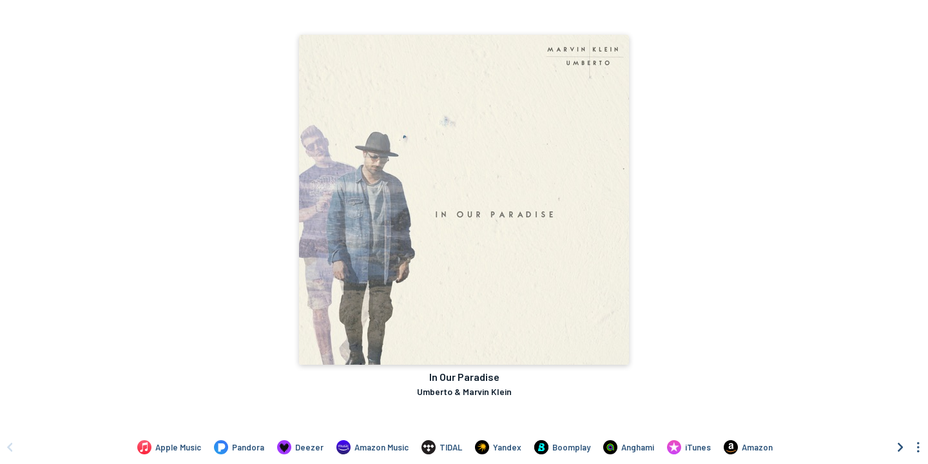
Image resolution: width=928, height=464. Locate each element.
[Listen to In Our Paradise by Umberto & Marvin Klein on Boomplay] (562, 447)
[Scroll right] (900, 447)
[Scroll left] (9, 447)
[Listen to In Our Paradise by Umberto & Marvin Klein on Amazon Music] (372, 447)
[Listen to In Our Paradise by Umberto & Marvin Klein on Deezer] (300, 447)
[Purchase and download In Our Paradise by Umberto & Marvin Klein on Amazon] (748, 447)
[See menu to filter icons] (918, 447)
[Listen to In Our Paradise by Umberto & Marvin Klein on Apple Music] (169, 447)
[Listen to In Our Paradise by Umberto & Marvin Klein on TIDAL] (441, 447)
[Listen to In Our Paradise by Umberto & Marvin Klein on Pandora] (239, 447)
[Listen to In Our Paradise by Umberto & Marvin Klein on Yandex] (498, 447)
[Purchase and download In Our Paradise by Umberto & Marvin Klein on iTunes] (689, 447)
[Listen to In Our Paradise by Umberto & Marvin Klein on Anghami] (628, 447)
